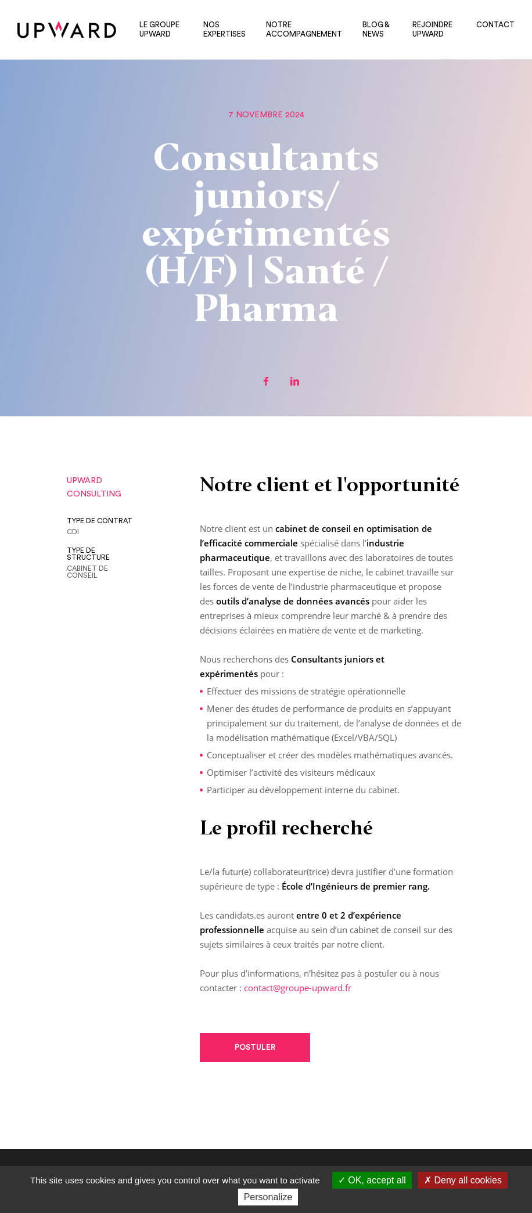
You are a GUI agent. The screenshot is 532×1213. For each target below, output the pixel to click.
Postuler (255, 1047)
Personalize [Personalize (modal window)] (268, 1197)
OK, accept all (372, 1180)
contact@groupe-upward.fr (297, 988)
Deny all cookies (463, 1180)
